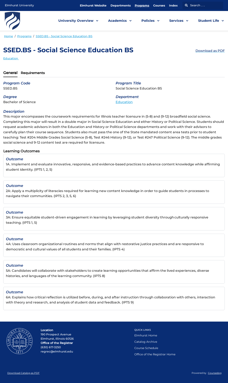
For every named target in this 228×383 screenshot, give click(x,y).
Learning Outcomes (21, 151)
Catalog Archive (145, 342)
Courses (159, 5)
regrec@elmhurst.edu (57, 351)
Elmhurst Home (145, 335)
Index (173, 5)
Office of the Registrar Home (154, 354)
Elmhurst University (19, 5)
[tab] (10, 73)
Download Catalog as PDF (23, 372)
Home (8, 36)
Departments (121, 5)
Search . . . (195, 5)
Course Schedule (146, 348)
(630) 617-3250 (51, 347)
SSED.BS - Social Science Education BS (64, 36)
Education (11, 58)
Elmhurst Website (93, 5)
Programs (142, 5)
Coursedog (214, 372)
